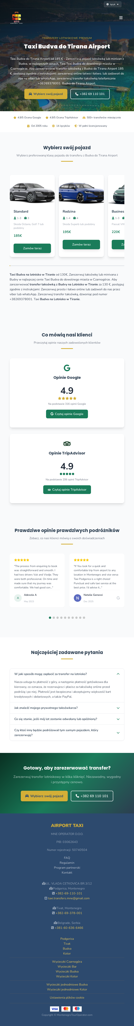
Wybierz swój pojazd (46, 94)
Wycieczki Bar (67, 967)
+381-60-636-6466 (69, 928)
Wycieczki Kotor (67, 976)
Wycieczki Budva (67, 971)
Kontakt (67, 873)
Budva (67, 949)
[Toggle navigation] (121, 18)
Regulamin (67, 863)
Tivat (67, 944)
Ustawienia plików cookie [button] (67, 998)
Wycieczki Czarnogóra (67, 962)
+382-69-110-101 (69, 893)
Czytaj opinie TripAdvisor (67, 490)
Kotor (67, 953)
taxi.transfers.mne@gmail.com (69, 898)
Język (112, 4)
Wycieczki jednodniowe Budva (67, 985)
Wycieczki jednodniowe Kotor (67, 989)
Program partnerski (67, 868)
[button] (50, 618)
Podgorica (67, 939)
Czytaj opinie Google (67, 414)
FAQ (67, 858)
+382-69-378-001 (69, 913)
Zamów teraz (32, 248)
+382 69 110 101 (90, 94)
